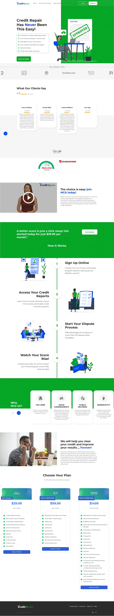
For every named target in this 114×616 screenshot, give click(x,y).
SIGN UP (93, 3)
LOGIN (83, 3)
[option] (25, 73)
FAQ (95, 606)
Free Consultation (58, 3)
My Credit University (45, 3)
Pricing (68, 3)
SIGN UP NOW (23, 59)
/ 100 (47, 165)
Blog (74, 3)
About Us (90, 606)
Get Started (89, 232)
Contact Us (82, 606)
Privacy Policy (74, 606)
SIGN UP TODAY (17, 552)
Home (35, 3)
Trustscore (47, 164)
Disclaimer (47, 170)
